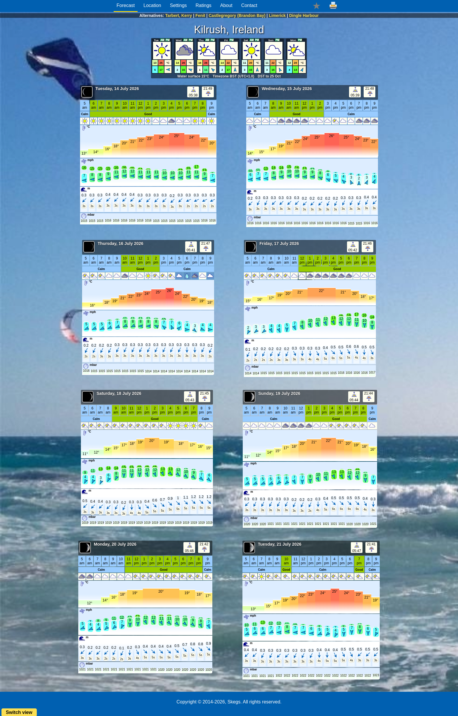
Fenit (200, 15)
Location (152, 5)
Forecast (126, 5)
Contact (249, 5)
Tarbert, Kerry (178, 15)
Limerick (277, 15)
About (226, 5)
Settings (178, 5)
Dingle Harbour (304, 15)
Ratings (203, 5)
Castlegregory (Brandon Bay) (237, 15)
